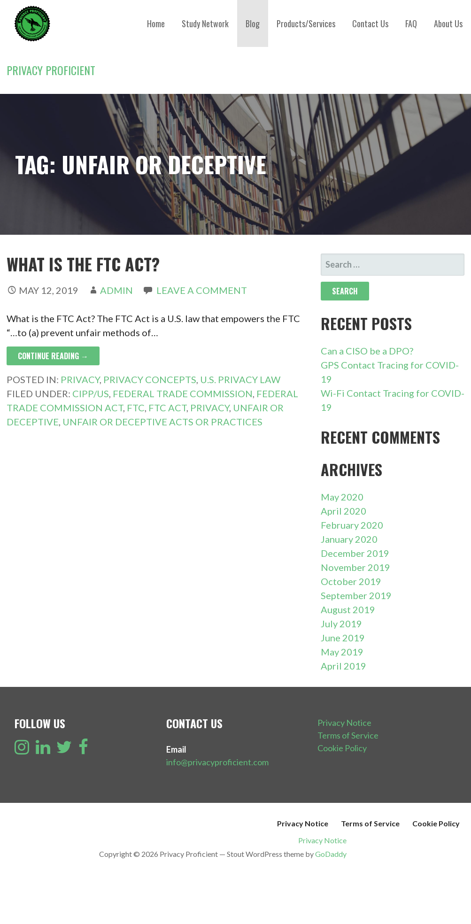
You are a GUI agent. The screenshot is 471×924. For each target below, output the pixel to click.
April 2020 (343, 510)
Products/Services (306, 23)
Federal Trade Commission (183, 393)
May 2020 (342, 496)
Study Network (205, 23)
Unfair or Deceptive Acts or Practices (162, 421)
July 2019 (341, 623)
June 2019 (343, 637)
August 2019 (348, 609)
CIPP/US (90, 393)
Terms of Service (347, 735)
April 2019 (343, 665)
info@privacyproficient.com (217, 762)
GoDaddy (331, 853)
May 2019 (342, 651)
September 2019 (356, 595)
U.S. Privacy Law (240, 379)
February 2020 (352, 525)
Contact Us (370, 23)
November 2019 (355, 567)
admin (116, 290)
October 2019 (351, 581)
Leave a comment (201, 290)
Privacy (80, 379)
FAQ (411, 23)
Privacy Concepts (149, 379)
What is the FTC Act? (83, 263)
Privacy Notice (344, 722)
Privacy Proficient (51, 70)
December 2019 (355, 553)
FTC (136, 407)
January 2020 (349, 539)
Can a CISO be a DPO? (367, 350)
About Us (448, 23)
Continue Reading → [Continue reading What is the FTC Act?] (53, 356)
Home (156, 23)
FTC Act (167, 407)
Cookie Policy (342, 748)
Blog (253, 23)
